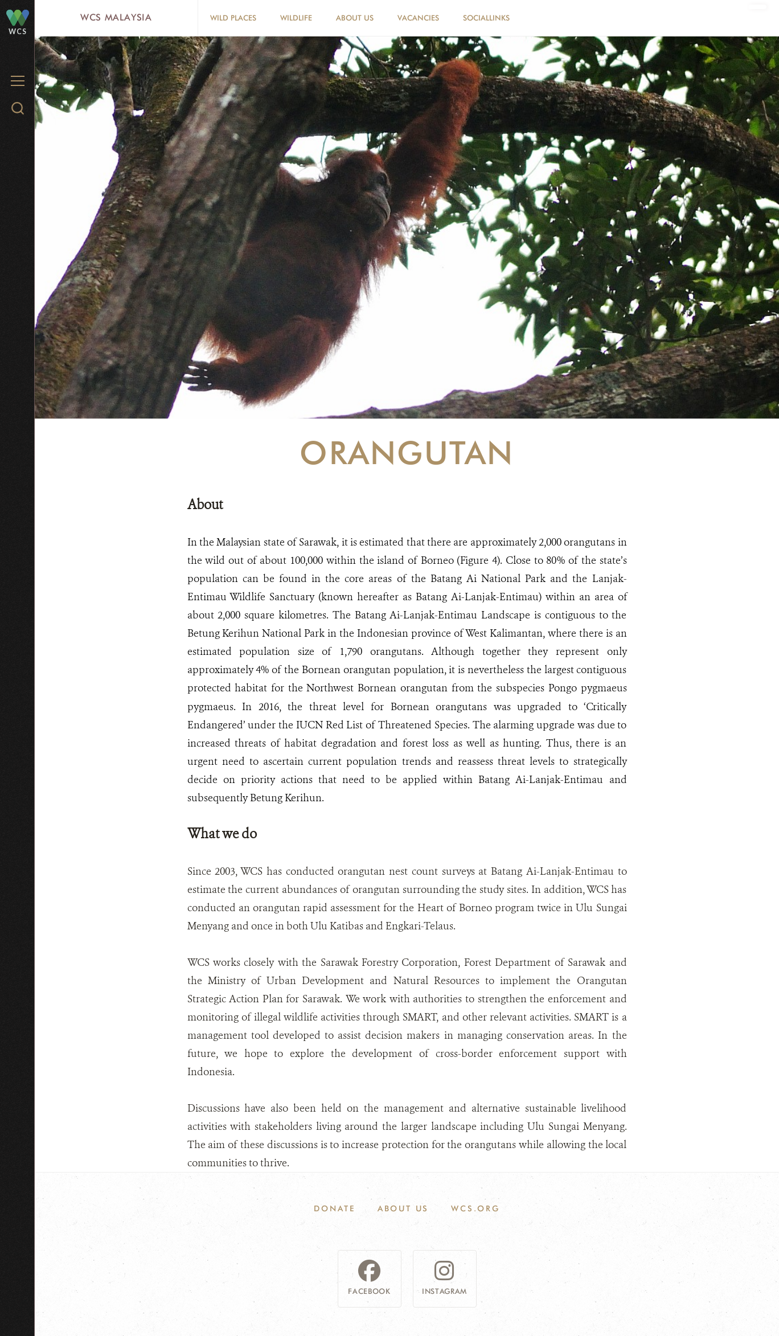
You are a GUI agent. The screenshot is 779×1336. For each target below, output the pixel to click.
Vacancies (418, 17)
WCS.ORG (475, 1208)
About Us (355, 17)
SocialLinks (486, 17)
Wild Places (233, 17)
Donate (334, 1208)
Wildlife (296, 17)
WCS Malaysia (116, 17)
